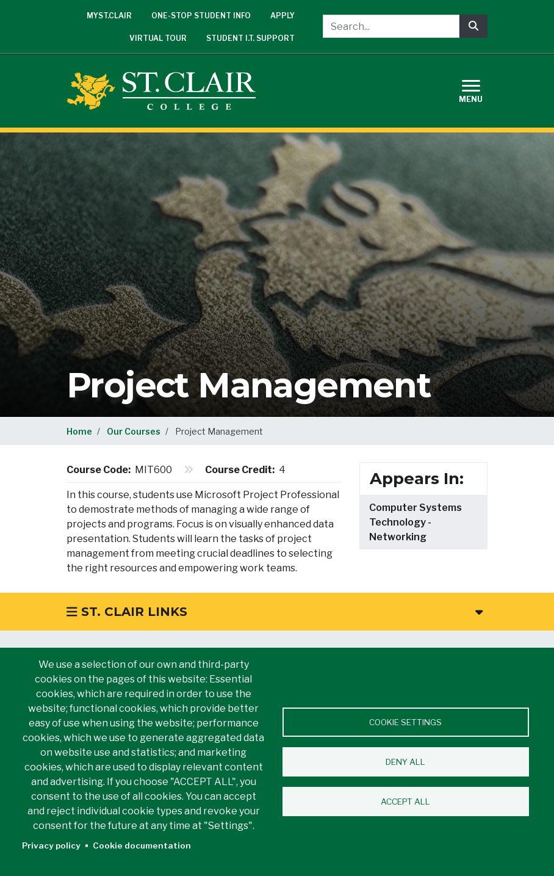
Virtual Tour (158, 38)
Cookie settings (405, 722)
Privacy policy (51, 845)
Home (79, 431)
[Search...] (391, 26)
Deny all (405, 762)
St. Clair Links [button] (275, 611)
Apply (282, 15)
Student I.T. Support (250, 38)
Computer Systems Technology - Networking (415, 522)
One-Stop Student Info (201, 15)
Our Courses (133, 431)
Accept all (405, 801)
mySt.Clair (109, 15)
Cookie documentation (142, 845)
